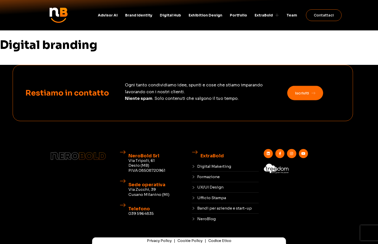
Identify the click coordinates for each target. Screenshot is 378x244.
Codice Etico (219, 240)
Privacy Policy (159, 240)
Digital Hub (170, 15)
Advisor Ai (108, 15)
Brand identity (138, 15)
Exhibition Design (205, 15)
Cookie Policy (190, 240)
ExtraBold (267, 15)
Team (291, 15)
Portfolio (238, 15)
